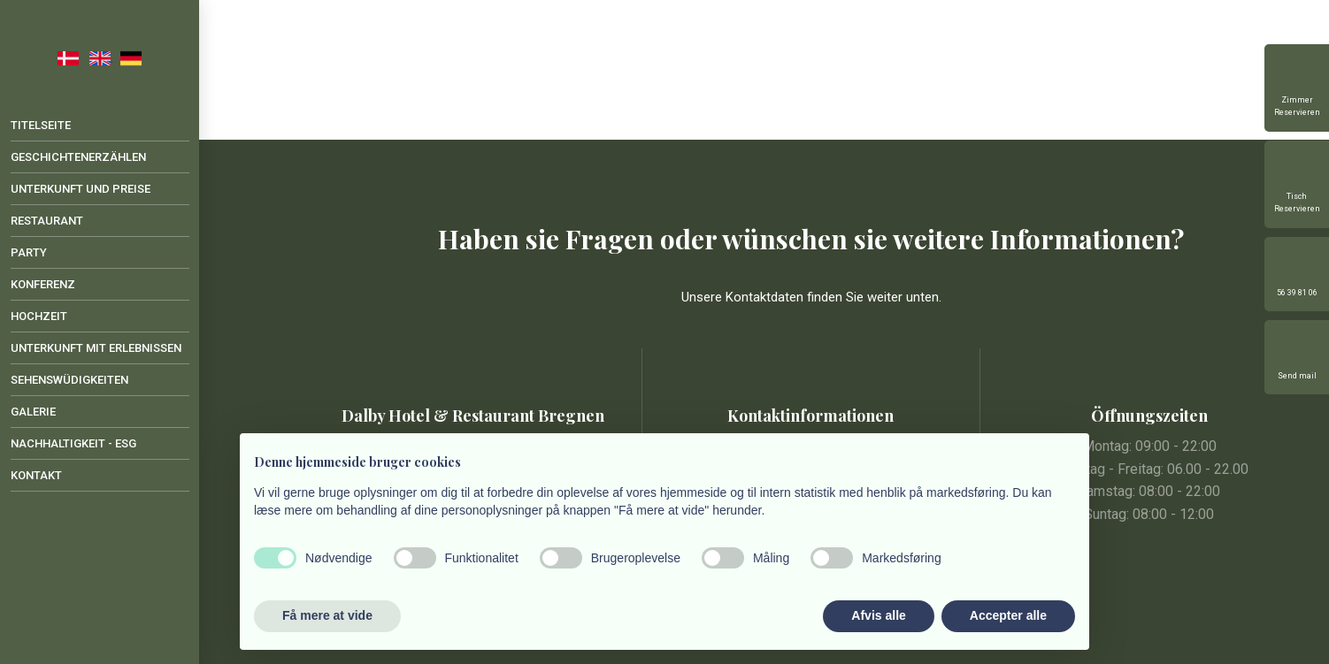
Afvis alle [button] (878, 615)
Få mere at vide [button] (327, 615)
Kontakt (36, 475)
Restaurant (47, 220)
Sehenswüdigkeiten (69, 379)
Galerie (33, 411)
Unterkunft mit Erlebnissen (96, 348)
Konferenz (43, 284)
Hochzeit (39, 316)
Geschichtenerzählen (78, 157)
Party (29, 252)
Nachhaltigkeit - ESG (73, 443)
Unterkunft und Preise (80, 188)
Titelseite (41, 125)
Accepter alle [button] (1008, 615)
